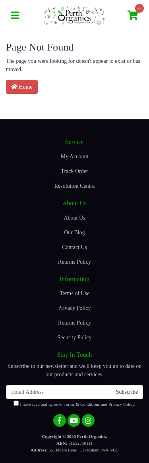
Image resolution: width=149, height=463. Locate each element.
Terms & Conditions (82, 404)
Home (22, 87)
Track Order (74, 171)
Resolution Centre (74, 186)
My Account (75, 157)
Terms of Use (74, 293)
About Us (74, 218)
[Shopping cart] (132, 15)
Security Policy (75, 337)
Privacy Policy (74, 308)
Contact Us (74, 247)
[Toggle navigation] (15, 15)
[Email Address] (58, 392)
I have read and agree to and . (74, 404)
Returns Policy (74, 262)
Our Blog (74, 232)
